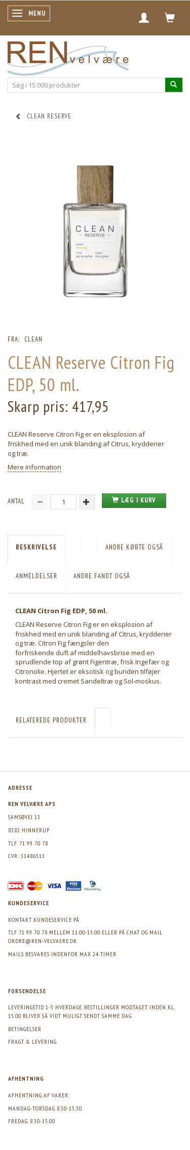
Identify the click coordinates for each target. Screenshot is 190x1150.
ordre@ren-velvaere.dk (42, 941)
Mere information (34, 467)
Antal (17, 501)
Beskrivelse (36, 547)
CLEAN (33, 339)
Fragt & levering (32, 1041)
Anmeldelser (36, 576)
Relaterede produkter (51, 720)
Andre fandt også (101, 576)
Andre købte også (134, 547)
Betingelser (25, 1029)
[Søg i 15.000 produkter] (173, 84)
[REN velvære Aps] (68, 56)
